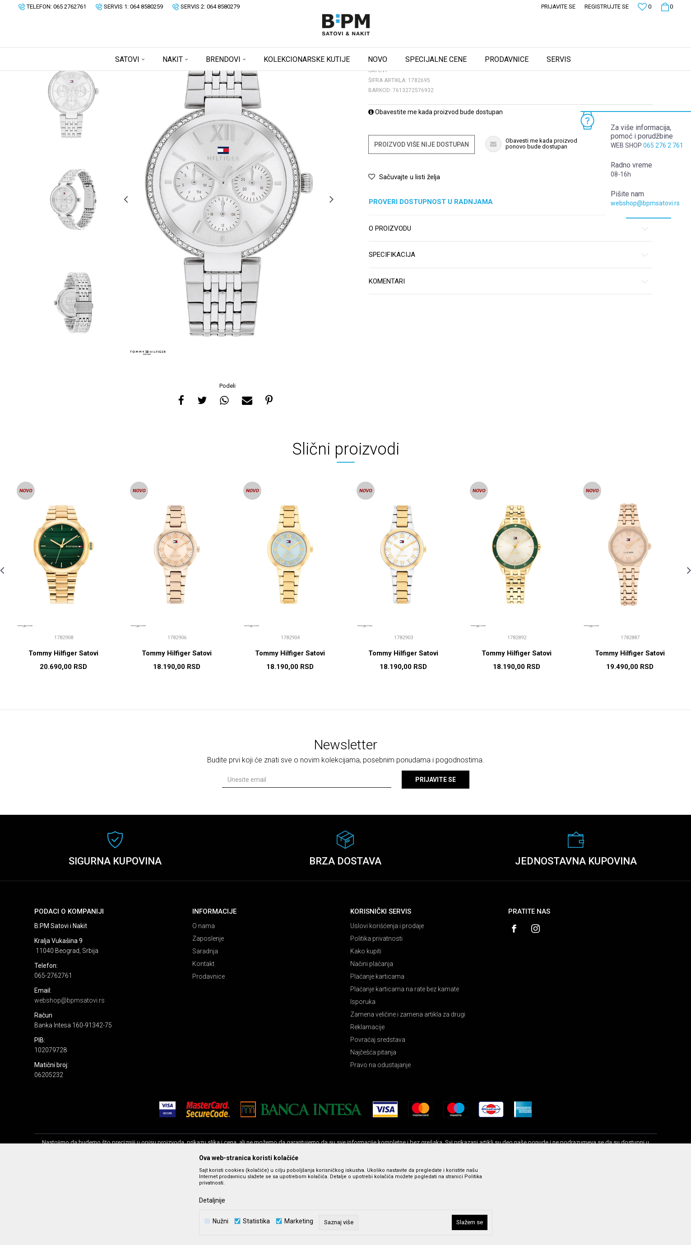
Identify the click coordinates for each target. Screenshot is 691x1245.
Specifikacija (509, 326)
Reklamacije (367, 1097)
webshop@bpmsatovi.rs (645, 203)
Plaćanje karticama (377, 1047)
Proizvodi (98, 77)
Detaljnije (212, 1200)
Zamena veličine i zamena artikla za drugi (407, 1085)
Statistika (256, 1221)
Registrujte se (606, 6)
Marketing (298, 1221)
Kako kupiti (365, 1022)
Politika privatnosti (376, 1009)
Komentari (509, 352)
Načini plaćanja (371, 1034)
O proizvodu (509, 299)
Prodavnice (208, 1047)
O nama (203, 996)
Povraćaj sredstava (377, 1110)
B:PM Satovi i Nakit (57, 77)
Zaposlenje (208, 1009)
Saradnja (205, 1022)
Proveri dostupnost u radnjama (509, 273)
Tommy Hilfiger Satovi (63, 724)
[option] (73, 167)
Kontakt (203, 1034)
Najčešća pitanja (373, 1123)
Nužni (220, 1221)
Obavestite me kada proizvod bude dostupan (435, 182)
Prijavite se (435, 850)
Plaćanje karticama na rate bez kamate (404, 1060)
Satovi (124, 77)
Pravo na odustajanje (380, 1135)
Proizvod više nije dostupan (421, 215)
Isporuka (363, 1072)
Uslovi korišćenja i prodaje (387, 996)
